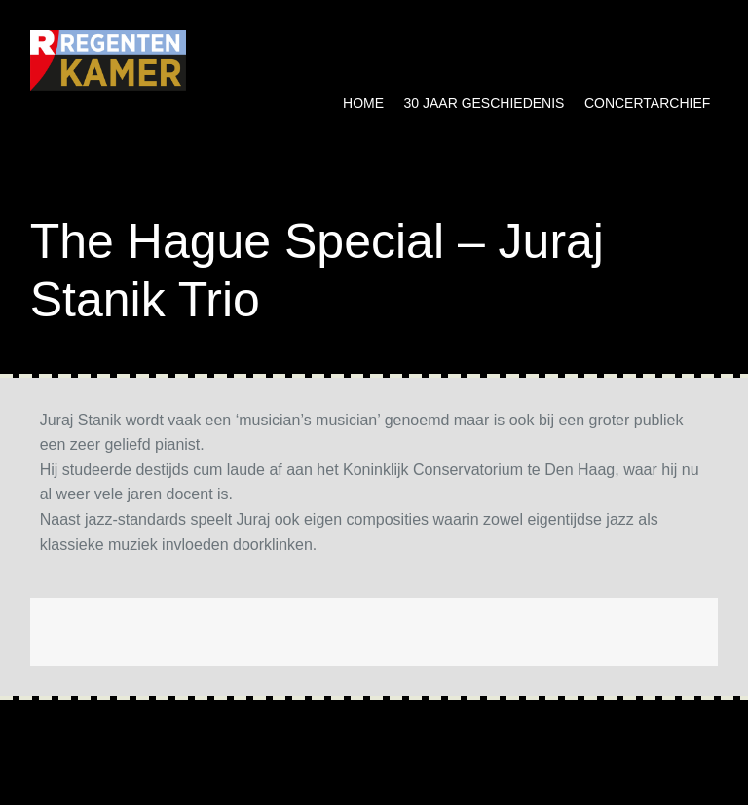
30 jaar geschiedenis (484, 103)
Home (363, 103)
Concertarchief (647, 103)
